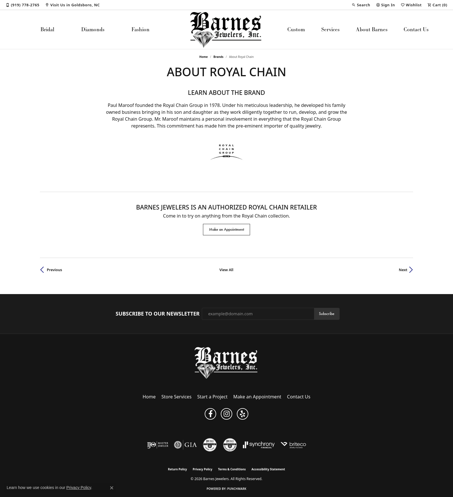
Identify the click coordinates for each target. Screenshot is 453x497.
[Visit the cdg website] (230, 445)
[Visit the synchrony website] (259, 445)
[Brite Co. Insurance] (293, 445)
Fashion (140, 29)
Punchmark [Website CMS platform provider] (237, 489)
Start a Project (212, 397)
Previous (54, 269)
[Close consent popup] (111, 488)
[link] (22, 5)
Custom (296, 29)
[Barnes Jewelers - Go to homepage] (226, 362)
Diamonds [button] (92, 29)
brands (219, 57)
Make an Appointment (226, 229)
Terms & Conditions (232, 469)
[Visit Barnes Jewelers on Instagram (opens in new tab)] (226, 414)
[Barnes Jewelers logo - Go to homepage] (226, 29)
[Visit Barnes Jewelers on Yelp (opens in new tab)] (242, 414)
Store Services (176, 397)
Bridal (47, 29)
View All (226, 269)
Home (203, 57)
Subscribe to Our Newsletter (158, 314)
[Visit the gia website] (185, 445)
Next (403, 269)
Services (330, 29)
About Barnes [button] (372, 29)
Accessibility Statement (268, 469)
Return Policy (177, 469)
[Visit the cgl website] (210, 445)
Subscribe (326, 313)
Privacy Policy (202, 469)
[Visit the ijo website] (158, 445)
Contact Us (416, 29)
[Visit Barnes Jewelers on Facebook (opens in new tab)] (210, 414)
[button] (361, 5)
